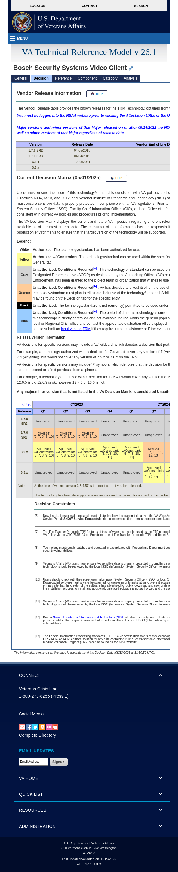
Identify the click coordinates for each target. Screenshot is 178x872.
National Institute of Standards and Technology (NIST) (88, 617)
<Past (27, 405)
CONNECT (29, 675)
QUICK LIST (31, 794)
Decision (41, 78)
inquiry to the (76, 329)
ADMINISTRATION (37, 826)
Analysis (130, 78)
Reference (63, 78)
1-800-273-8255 (34, 696)
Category (110, 78)
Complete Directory (37, 735)
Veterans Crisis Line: (39, 688)
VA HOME (28, 778)
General (20, 78)
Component (87, 78)
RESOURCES (32, 810)
